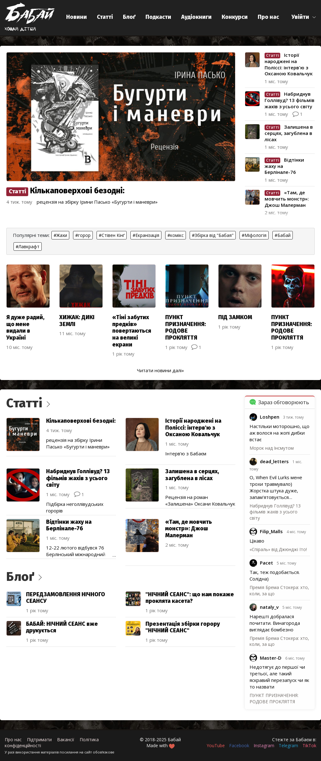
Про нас (268, 16)
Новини (76, 16)
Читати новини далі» (160, 370)
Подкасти (158, 16)
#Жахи (60, 235)
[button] (304, 17)
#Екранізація (146, 235)
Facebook (239, 745)
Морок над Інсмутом (272, 448)
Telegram (288, 745)
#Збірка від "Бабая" (213, 235)
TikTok (309, 745)
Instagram (264, 745)
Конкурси (235, 16)
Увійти (300, 16)
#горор (83, 235)
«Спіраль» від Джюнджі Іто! (278, 549)
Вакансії (65, 739)
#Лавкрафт (27, 246)
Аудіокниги (196, 16)
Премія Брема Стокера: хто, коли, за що (279, 641)
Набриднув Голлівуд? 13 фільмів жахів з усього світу (275, 512)
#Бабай (283, 235)
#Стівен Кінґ (111, 235)
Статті (105, 16)
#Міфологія (254, 235)
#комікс (175, 235)
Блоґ (129, 16)
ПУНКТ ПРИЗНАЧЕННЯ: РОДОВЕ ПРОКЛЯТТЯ (274, 698)
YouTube (216, 745)
